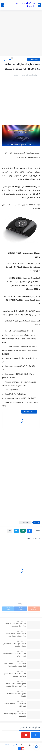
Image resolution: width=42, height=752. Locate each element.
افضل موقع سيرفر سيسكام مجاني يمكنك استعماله (14, 645)
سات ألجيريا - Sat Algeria (25, 5)
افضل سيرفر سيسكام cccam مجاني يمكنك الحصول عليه (16, 635)
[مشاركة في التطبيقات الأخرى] (9, 531)
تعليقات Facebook (21, 608)
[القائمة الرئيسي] (39, 5)
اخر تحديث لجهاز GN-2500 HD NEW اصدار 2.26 (15, 705)
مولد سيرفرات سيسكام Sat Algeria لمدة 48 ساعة (14, 655)
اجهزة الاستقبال (33, 59)
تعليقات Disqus (8, 608)
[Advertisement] (21, 33)
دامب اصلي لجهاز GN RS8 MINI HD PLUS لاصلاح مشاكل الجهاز (15, 665)
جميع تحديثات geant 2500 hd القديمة (16, 695)
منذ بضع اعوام (20, 621)
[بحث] (2, 5)
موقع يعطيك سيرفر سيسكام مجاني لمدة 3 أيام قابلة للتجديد (16, 685)
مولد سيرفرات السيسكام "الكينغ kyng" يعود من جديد (15, 675)
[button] (29, 531)
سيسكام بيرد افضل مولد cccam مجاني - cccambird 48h (15, 625)
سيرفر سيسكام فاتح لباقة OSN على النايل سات (14, 715)
